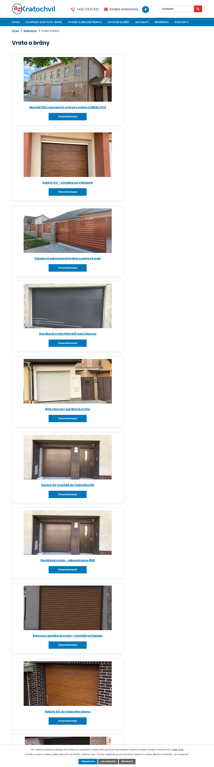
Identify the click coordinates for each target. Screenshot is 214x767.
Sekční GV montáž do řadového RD (167, 188)
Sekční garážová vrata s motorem (41, 349)
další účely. (178, 749)
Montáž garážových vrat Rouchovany (41, 509)
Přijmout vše (87, 761)
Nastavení (128, 761)
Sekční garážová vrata (167, 507)
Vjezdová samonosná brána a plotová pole (168, 109)
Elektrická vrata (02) (41, 665)
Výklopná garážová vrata (168, 349)
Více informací (41, 120)
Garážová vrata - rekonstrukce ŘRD (41, 270)
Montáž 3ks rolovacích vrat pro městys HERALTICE (41, 109)
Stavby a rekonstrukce (85, 22)
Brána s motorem (104, 349)
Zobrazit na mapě (146, 732)
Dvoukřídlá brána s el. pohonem (104, 588)
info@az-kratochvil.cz (122, 9)
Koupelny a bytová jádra (44, 22)
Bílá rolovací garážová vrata (104, 188)
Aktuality (142, 22)
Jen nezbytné (108, 761)
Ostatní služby (118, 22)
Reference (162, 22)
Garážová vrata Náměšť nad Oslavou (41, 190)
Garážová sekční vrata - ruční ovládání (41, 428)
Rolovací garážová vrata (104, 426)
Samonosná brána (104, 665)
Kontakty (182, 22)
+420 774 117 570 (85, 9)
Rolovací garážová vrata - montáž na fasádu (104, 270)
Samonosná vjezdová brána (41, 588)
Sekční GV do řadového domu (168, 269)
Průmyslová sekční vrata (168, 588)
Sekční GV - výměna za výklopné (104, 107)
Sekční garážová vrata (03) (104, 507)
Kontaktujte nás (80, 744)
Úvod (16, 22)
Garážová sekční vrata (167, 426)
